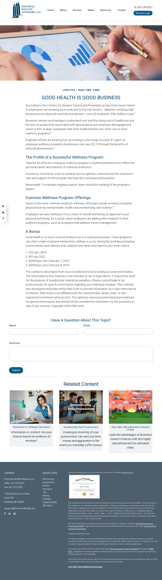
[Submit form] (16, 370)
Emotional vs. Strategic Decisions (31, 427)
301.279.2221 (143, 7)
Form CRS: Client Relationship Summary (85, 567)
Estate (46, 485)
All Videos (48, 505)
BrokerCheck (127, 473)
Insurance (48, 489)
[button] (63, 10)
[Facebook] (3, 219)
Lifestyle (47, 499)
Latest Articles (50, 502)
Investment (48, 482)
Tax (44, 492)
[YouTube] (3, 212)
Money (46, 495)
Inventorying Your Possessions (81, 427)
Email (86, 325)
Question (14, 343)
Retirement (48, 479)
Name (12, 325)
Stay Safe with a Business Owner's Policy (130, 428)
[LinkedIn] (3, 206)
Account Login (143, 13)
